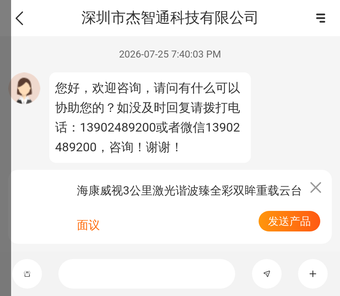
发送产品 (289, 221)
